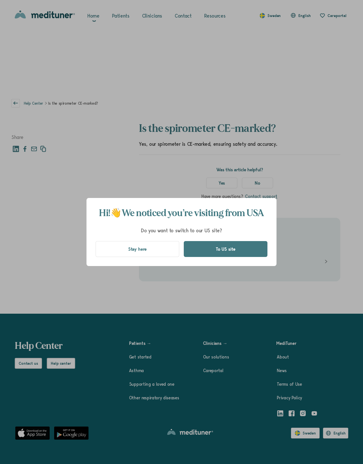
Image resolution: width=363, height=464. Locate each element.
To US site (225, 249)
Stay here (137, 249)
